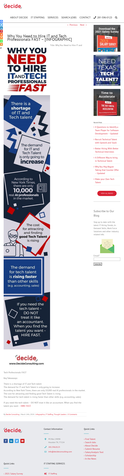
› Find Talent (89, 439)
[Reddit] (1, 34)
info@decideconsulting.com (60, 451)
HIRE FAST (26, 406)
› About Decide (91, 445)
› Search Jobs (90, 442)
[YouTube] (22, 441)
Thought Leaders (60, 414)
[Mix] (1, 37)
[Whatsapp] (1, 41)
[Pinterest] (1, 31)
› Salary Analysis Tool (93, 452)
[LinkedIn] (11, 441)
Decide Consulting (12, 414)
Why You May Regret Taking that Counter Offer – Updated (107, 170)
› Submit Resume (92, 448)
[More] (1, 44)
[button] (116, 17)
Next (82, 24)
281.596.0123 (54, 447)
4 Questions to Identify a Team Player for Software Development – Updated (107, 130)
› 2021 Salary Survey (13, 473)
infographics (40, 414)
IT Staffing (49, 414)
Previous (74, 24)
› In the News (90, 458)
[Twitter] (1, 24)
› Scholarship (90, 455)
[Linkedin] (1, 28)
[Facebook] (1, 21)
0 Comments (72, 414)
